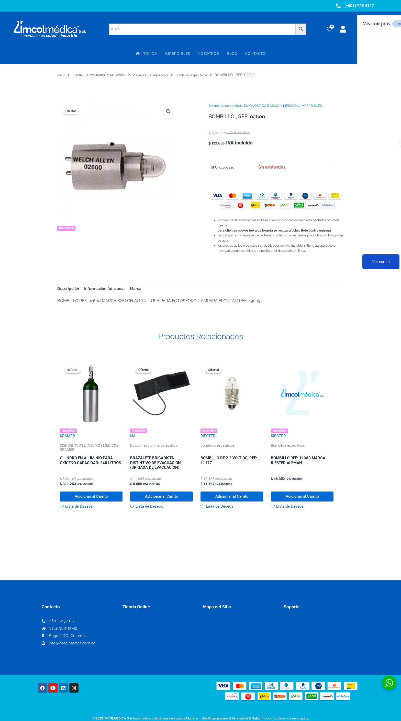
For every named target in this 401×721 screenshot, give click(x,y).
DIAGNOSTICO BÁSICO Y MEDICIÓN (105, 75)
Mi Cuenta (134, 627)
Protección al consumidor (308, 652)
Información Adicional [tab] (107, 289)
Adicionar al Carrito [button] (91, 500)
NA (133, 437)
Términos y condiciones (306, 627)
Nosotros (212, 627)
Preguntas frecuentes (304, 644)
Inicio (62, 75)
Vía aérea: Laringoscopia (164, 75)
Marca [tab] (140, 289)
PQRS (208, 635)
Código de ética (299, 635)
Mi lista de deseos (141, 635)
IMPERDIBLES (311, 106)
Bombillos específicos (211, 75)
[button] (167, 111)
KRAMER (68, 437)
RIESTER (208, 437)
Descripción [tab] (69, 289)
